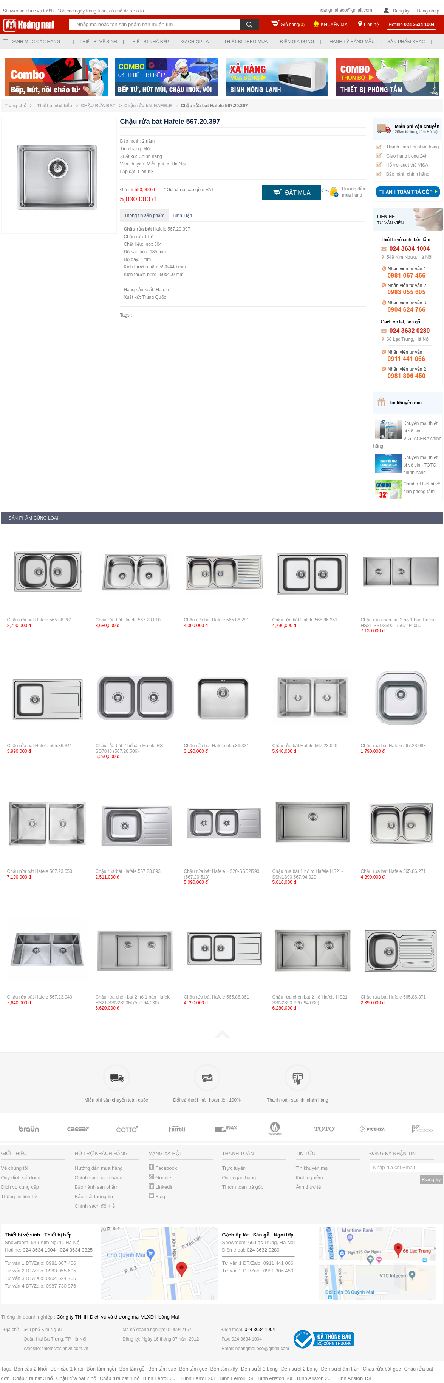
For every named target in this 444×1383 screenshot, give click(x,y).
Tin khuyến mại (312, 1168)
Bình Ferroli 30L (160, 1378)
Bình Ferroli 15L (237, 1378)
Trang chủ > (20, 105)
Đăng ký (401, 11)
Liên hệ (371, 24)
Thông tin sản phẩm (144, 215)
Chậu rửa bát (138, 229)
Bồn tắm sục (162, 1369)
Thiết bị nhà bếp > (59, 105)
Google (160, 1177)
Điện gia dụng (297, 41)
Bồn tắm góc (193, 1369)
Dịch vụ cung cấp (20, 1187)
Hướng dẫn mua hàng (99, 1168)
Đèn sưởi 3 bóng (259, 1369)
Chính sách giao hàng (98, 1177)
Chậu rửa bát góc (382, 1369)
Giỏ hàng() (293, 24)
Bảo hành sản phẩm (97, 1187)
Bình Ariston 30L (276, 1378)
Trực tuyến (234, 1168)
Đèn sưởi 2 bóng (299, 1369)
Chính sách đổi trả (95, 1206)
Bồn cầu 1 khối (66, 1369)
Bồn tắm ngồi (101, 1369)
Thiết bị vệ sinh (98, 41)
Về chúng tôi (14, 1168)
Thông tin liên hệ (19, 1196)
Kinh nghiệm (309, 1177)
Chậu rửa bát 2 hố (76, 1378)
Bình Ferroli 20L (199, 1378)
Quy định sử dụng (21, 1177)
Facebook (163, 1168)
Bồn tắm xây (224, 1369)
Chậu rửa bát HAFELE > (152, 105)
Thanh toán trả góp (243, 1187)
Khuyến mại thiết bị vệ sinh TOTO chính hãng (421, 465)
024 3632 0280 (263, 1250)
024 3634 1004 (39, 1250)
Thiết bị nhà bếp (149, 41)
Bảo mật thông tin (94, 1196)
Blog (157, 1196)
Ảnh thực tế (308, 1187)
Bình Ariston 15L (354, 1378)
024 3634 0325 (76, 1250)
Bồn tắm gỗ (132, 1369)
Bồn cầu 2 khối (30, 1369)
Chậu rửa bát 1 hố (120, 1378)
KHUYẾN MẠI (335, 24)
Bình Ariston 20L (315, 1378)
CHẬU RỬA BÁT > (102, 105)
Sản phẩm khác (406, 41)
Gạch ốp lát (196, 41)
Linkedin (161, 1187)
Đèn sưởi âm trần (340, 1369)
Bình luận (182, 215)
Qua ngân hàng (239, 1177)
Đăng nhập (428, 11)
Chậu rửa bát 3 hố (33, 1378)
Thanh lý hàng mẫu (351, 41)
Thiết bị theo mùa (246, 41)
